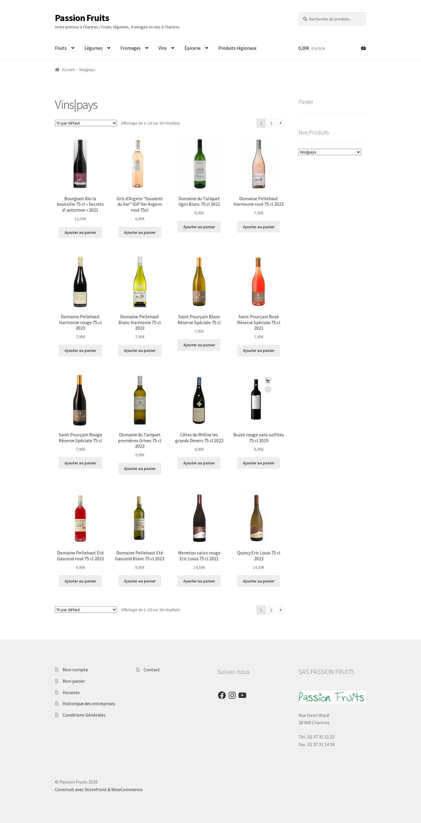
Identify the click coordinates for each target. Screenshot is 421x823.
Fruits (61, 48)
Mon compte (75, 669)
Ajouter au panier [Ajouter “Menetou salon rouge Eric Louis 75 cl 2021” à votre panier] (199, 581)
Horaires (71, 692)
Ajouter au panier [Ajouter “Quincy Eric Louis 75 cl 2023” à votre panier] (259, 581)
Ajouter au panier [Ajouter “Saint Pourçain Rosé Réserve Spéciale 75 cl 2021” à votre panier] (259, 350)
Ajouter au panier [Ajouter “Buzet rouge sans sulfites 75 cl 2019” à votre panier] (259, 463)
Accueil (68, 69)
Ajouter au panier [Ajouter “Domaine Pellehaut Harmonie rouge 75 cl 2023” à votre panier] (80, 350)
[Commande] (86, 123)
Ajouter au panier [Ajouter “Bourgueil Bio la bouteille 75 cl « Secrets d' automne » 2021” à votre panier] (80, 232)
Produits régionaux (237, 48)
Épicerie (192, 48)
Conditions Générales (84, 715)
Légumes (93, 48)
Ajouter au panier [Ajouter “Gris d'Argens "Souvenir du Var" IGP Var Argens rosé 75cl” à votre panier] (140, 232)
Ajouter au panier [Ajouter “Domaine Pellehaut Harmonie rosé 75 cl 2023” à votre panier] (259, 226)
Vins (162, 48)
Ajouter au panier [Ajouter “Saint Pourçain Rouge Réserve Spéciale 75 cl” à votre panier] (80, 463)
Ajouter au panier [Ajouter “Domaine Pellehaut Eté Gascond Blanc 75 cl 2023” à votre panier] (140, 581)
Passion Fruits (82, 18)
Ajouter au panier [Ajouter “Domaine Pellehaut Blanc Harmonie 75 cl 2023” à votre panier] (140, 350)
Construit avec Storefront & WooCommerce (98, 789)
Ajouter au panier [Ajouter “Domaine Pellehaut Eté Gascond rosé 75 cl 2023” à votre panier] (80, 581)
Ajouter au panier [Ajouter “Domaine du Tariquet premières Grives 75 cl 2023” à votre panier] (140, 468)
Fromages (130, 48)
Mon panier (74, 681)
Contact (152, 669)
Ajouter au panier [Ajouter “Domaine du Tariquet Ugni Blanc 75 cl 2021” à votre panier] (199, 226)
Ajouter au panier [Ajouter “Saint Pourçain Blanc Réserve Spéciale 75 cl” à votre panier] (199, 344)
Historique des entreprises (89, 703)
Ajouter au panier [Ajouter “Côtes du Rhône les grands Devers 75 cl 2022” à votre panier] (199, 463)
